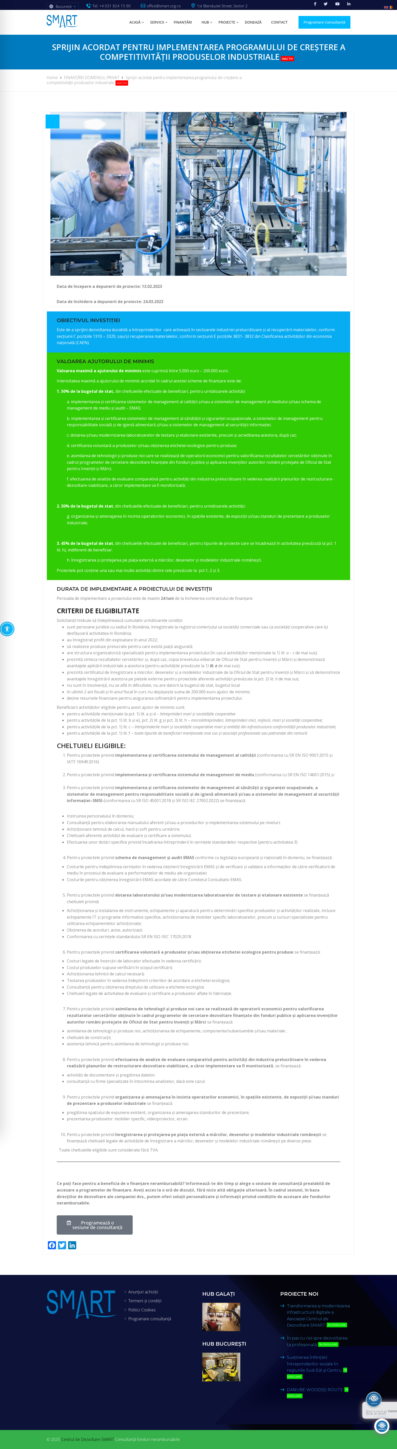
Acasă (135, 22)
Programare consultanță (149, 1319)
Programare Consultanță (324, 22)
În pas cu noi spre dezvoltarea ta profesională (317, 1341)
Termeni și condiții (145, 1301)
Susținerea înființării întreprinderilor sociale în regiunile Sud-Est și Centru (317, 1367)
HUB (205, 22)
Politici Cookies (141, 1310)
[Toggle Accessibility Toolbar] (7, 629)
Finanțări (183, 22)
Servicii (157, 22)
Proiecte (227, 22)
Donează (253, 22)
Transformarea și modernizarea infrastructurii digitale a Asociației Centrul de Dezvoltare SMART (318, 1316)
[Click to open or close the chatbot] (381, 1426)
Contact (279, 22)
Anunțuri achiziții (143, 1292)
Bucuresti (64, 6)
